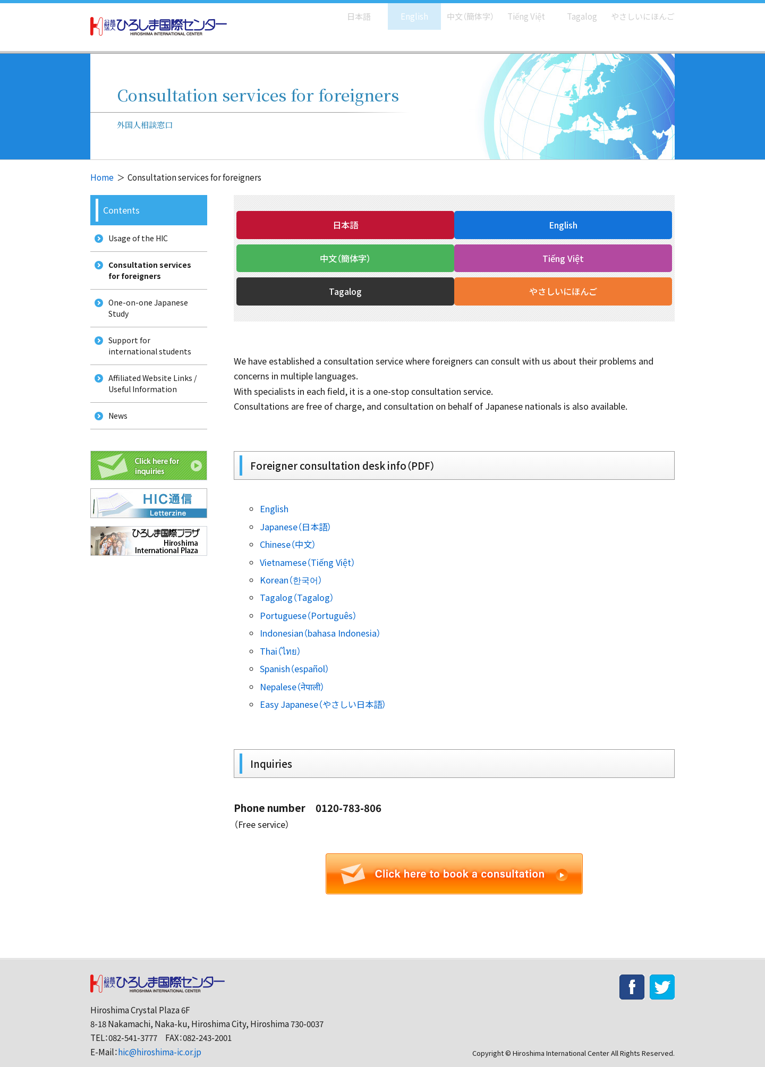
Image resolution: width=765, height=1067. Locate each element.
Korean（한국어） (291, 561)
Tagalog (574, 11)
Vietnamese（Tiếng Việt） (307, 543)
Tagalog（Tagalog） (297, 579)
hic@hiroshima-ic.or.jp (159, 1033)
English (403, 11)
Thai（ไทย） (280, 632)
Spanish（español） (294, 650)
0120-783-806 (348, 789)
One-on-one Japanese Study (147, 316)
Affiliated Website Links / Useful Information (151, 399)
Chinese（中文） (288, 525)
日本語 (347, 11)
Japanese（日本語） (296, 508)
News (115, 435)
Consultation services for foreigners (148, 274)
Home (102, 177)
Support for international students (147, 358)
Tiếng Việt (519, 11)
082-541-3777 (132, 1019)
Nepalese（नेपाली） (292, 668)
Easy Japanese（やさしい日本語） (323, 686)
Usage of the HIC (136, 239)
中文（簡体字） (460, 11)
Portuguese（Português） (308, 596)
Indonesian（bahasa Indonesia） (320, 614)
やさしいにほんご (639, 11)
